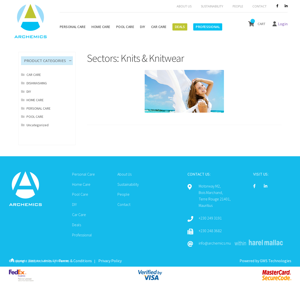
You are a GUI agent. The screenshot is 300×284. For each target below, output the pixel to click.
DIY (142, 27)
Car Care (158, 27)
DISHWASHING (37, 83)
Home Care (100, 27)
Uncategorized (38, 125)
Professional (208, 27)
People (238, 6)
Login (283, 23)
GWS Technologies (275, 260)
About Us (184, 6)
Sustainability (212, 6)
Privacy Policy (110, 260)
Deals (180, 27)
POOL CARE (35, 116)
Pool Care (125, 27)
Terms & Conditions (75, 260)
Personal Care (73, 27)
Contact (259, 6)
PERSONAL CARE (39, 108)
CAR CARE (34, 74)
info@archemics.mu (215, 243)
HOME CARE (35, 100)
